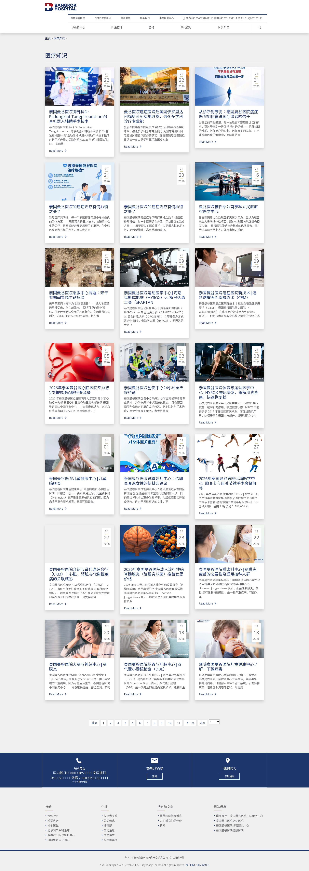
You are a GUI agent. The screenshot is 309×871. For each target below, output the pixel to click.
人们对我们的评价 (171, 821)
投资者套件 (110, 840)
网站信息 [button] (220, 807)
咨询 (151, 27)
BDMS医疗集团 (103, 18)
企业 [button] (104, 807)
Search (259, 27)
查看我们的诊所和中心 (61, 835)
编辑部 (108, 825)
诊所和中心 (78, 27)
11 (178, 723)
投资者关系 (110, 816)
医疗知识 (59, 38)
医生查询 (116, 27)
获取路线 (229, 776)
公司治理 (109, 830)
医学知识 (223, 27)
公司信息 (109, 821)
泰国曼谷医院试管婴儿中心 (232, 825)
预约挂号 (186, 27)
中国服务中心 (166, 18)
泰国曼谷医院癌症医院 (230, 821)
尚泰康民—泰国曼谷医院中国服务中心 (239, 816)
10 (169, 723)
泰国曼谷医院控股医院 (230, 830)
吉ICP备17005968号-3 (197, 864)
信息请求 (109, 835)
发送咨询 (53, 821)
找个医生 (53, 825)
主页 (48, 38)
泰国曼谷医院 (78, 18)
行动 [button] (48, 807)
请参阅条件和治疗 (58, 830)
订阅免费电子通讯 (58, 840)
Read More (56, 150)
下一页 (190, 723)
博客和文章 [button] (165, 807)
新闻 (162, 825)
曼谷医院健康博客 (171, 816)
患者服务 (125, 18)
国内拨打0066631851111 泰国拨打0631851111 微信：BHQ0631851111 (225, 18)
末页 (203, 723)
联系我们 (145, 18)
